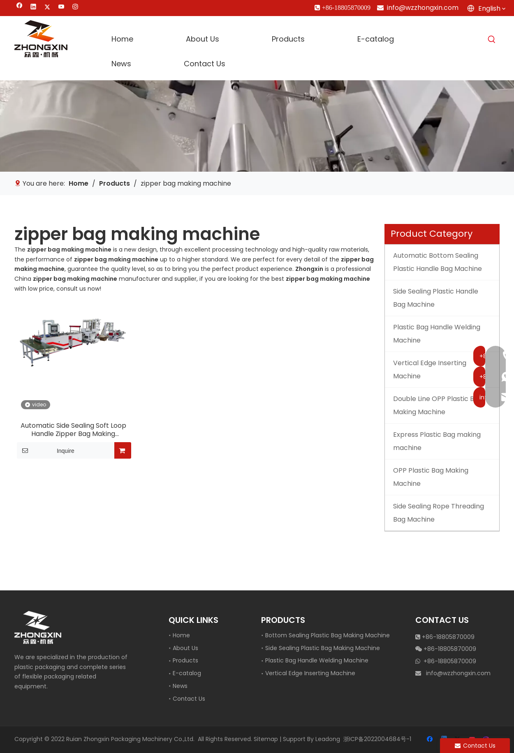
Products (185, 660)
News (180, 686)
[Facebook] (19, 7)
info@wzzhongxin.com (422, 7)
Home (181, 635)
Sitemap (266, 739)
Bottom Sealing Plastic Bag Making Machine (327, 635)
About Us (185, 648)
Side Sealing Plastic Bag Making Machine (322, 648)
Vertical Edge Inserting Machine (310, 673)
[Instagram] (75, 7)
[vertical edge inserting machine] (257, 125)
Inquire (45, 450)
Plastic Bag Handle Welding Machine (316, 660)
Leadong (327, 739)
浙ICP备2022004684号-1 (377, 739)
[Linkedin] (33, 7)
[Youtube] (61, 7)
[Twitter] (47, 7)
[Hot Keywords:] (491, 39)
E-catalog (187, 673)
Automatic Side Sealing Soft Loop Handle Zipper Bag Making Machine (73, 430)
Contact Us (189, 699)
